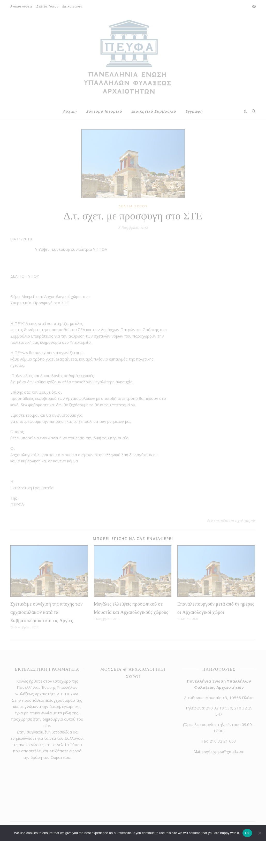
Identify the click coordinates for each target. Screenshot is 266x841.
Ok (247, 833)
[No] (259, 833)
